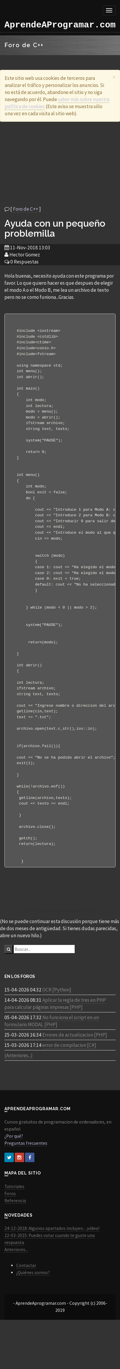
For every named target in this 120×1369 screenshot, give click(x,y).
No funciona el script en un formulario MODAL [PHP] (51, 1049)
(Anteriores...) (18, 1083)
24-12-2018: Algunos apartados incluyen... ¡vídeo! (51, 1256)
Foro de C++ (25, 209)
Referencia (15, 1228)
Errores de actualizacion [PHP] (74, 1063)
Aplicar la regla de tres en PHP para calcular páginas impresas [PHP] (55, 1031)
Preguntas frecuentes (25, 1171)
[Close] (114, 77)
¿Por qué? (13, 1164)
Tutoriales (14, 1214)
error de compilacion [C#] (69, 1073)
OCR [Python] (56, 1017)
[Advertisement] (55, 164)
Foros (10, 1221)
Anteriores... (16, 1277)
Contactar (26, 1293)
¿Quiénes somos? (33, 1300)
